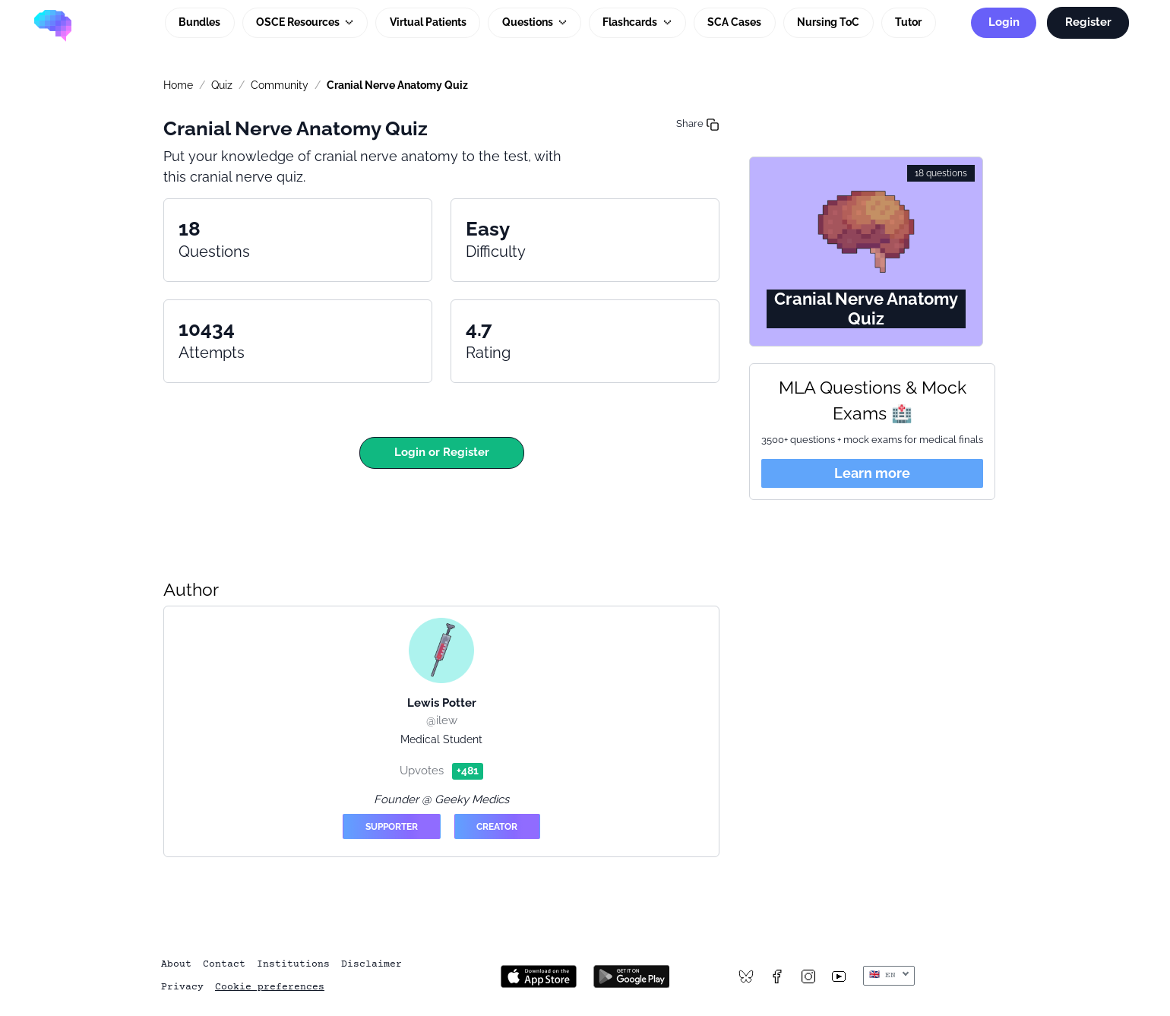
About (176, 964)
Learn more (872, 473)
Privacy (182, 987)
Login (1004, 22)
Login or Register (441, 452)
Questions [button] (528, 22)
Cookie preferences (269, 987)
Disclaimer (371, 964)
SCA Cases (734, 22)
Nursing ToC (828, 22)
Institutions (293, 964)
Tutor (908, 22)
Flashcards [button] (630, 22)
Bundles (199, 22)
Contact (224, 964)
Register (1088, 22)
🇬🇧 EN (885, 975)
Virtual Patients (428, 22)
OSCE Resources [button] (299, 22)
